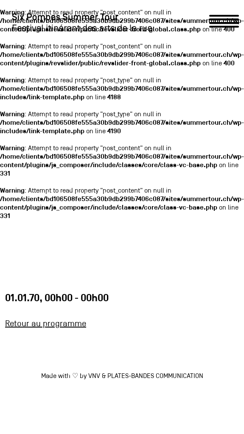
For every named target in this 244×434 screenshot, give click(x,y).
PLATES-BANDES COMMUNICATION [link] (155, 376)
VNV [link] (94, 376)
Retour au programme (45, 324)
